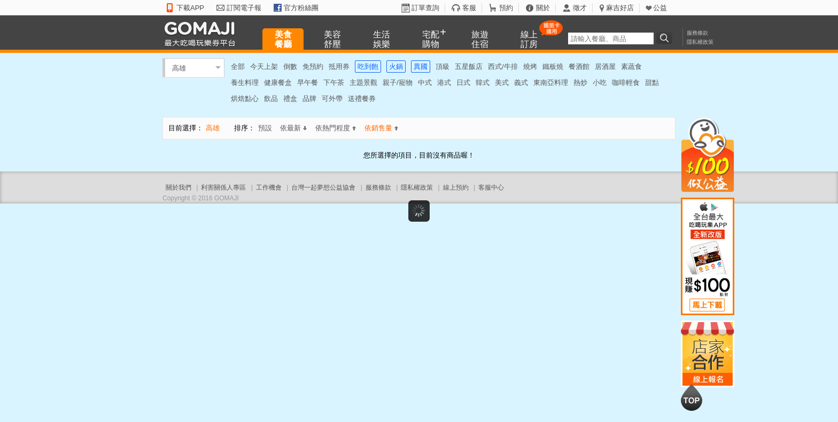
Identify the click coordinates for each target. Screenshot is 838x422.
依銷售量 (381, 128)
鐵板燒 (552, 66)
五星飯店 (469, 66)
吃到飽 (368, 66)
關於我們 (178, 187)
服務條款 (697, 33)
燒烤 (530, 66)
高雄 (179, 68)
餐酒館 (579, 66)
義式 (521, 83)
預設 (265, 128)
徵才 (580, 8)
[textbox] (611, 38)
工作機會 (269, 187)
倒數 (290, 66)
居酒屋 (605, 66)
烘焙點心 (245, 99)
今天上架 (264, 66)
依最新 (293, 128)
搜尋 (666, 38)
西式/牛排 (503, 66)
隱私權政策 (700, 42)
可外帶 (332, 99)
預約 (506, 8)
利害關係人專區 (223, 187)
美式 (502, 83)
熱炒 (580, 83)
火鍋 (396, 66)
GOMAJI (202, 33)
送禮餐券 (362, 99)
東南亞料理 (550, 83)
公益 (660, 8)
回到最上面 (691, 397)
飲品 (271, 99)
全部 (238, 66)
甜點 (652, 83)
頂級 (442, 66)
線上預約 (456, 187)
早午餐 (307, 83)
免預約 (312, 66)
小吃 (600, 83)
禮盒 (290, 99)
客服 (469, 8)
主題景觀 (363, 83)
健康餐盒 (278, 83)
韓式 (483, 83)
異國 (421, 66)
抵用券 (339, 66)
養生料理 (245, 83)
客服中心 (491, 187)
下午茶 (333, 83)
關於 (543, 8)
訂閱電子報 (244, 8)
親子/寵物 (398, 83)
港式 (444, 83)
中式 (425, 83)
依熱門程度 (335, 128)
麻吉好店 (620, 8)
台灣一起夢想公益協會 (323, 187)
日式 (463, 83)
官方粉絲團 (301, 8)
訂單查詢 (425, 8)
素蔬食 (631, 66)
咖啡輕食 (626, 83)
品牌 (309, 99)
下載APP (190, 8)
